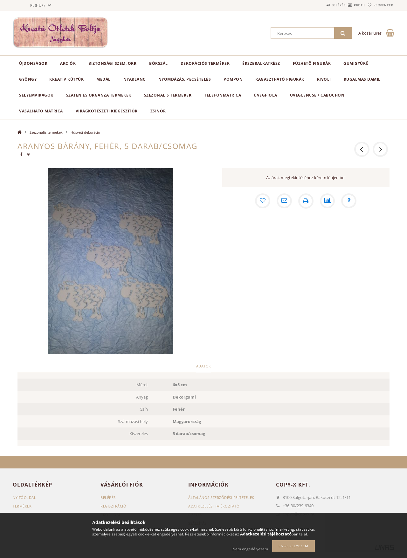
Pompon (233, 79)
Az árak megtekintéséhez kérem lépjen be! (305, 177)
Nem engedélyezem (250, 549)
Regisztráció (113, 506)
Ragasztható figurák (279, 79)
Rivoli (324, 79)
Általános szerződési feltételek (221, 497)
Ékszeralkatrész (261, 63)
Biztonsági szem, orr (112, 63)
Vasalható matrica (41, 111)
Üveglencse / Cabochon (317, 95)
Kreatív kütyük (66, 79)
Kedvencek (380, 5)
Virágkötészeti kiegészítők (107, 111)
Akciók (68, 63)
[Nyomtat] (306, 201)
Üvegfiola (265, 95)
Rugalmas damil (362, 79)
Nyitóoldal (24, 497)
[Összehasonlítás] (327, 201)
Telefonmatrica (222, 95)
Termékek (22, 506)
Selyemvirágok (36, 95)
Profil (349, 5)
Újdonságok (33, 63)
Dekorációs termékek (205, 63)
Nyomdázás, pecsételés (184, 79)
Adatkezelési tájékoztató (213, 506)
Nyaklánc (134, 79)
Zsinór (158, 111)
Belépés (321, 5)
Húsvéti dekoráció (85, 132)
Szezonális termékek (168, 95)
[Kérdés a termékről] (349, 201)
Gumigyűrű (356, 63)
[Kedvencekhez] (262, 201)
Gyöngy (28, 79)
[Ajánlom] (284, 201)
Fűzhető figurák (312, 63)
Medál (103, 79)
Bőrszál (158, 63)
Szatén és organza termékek (98, 95)
